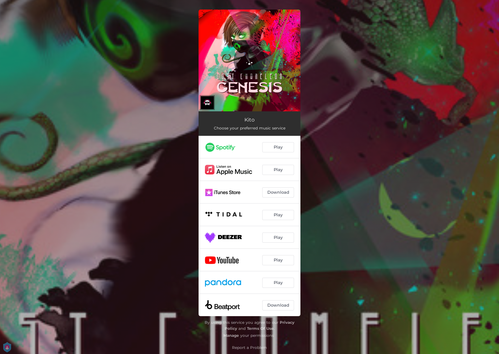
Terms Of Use (260, 328)
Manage (231, 335)
